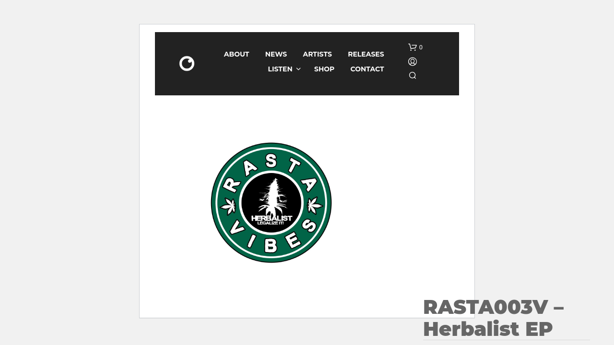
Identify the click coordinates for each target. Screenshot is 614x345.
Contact (367, 69)
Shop (324, 69)
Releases (366, 54)
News (276, 54)
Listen (280, 69)
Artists (317, 54)
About (236, 54)
